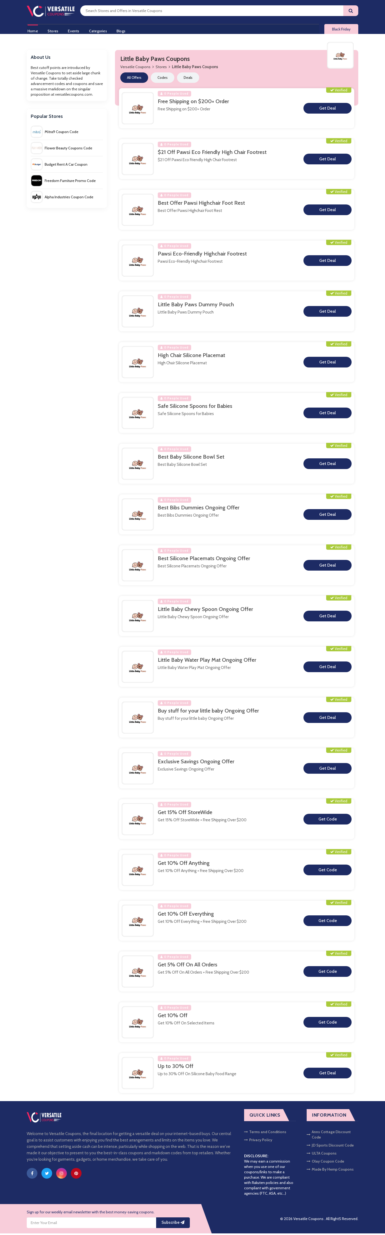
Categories (100, 30)
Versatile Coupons (135, 68)
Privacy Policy (258, 1141)
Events (74, 30)
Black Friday (341, 30)
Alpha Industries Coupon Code (62, 198)
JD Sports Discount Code (330, 1146)
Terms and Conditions (265, 1133)
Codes (162, 79)
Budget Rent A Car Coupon (59, 166)
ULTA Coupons (322, 1154)
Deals (188, 79)
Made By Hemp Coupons (330, 1170)
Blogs (124, 30)
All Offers (134, 79)
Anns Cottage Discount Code (329, 1136)
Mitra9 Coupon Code (54, 133)
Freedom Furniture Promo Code (63, 182)
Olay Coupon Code (325, 1162)
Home (32, 30)
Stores (53, 30)
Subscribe (172, 1224)
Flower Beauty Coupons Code (61, 149)
